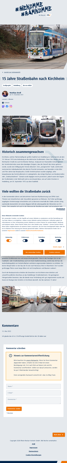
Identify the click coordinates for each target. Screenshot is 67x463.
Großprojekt (7, 85)
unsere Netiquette (32, 360)
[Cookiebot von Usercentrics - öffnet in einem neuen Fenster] (57, 209)
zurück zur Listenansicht (11, 72)
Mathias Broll (15, 93)
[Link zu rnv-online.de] (45, 15)
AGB (33, 444)
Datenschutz (33, 451)
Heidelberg (17, 85)
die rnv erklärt (27, 85)
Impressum (11, 230)
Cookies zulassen (54, 252)
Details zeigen (57, 247)
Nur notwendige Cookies (33, 252)
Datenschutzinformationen (34, 230)
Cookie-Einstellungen (33, 455)
